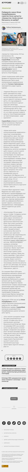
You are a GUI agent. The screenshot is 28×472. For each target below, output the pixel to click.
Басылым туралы (9, 429)
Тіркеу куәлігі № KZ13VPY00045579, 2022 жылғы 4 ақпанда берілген (11, 459)
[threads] (24, 423)
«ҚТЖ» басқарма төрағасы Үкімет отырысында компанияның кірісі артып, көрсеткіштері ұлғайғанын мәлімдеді (14, 371)
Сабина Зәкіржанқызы (13, 27)
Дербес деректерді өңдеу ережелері (14, 439)
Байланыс (7, 442)
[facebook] (4, 423)
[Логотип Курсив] (6, 2)
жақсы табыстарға (17, 240)
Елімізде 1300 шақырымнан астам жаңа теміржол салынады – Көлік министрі (14, 379)
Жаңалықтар (6, 8)
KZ (22, 3)
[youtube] (19, 423)
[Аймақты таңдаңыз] (18, 3)
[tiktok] (14, 423)
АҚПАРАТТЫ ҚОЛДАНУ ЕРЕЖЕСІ (12, 446)
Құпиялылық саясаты (10, 433)
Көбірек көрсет (14, 398)
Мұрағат (6, 436)
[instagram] (9, 423)
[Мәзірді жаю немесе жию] (25, 3)
